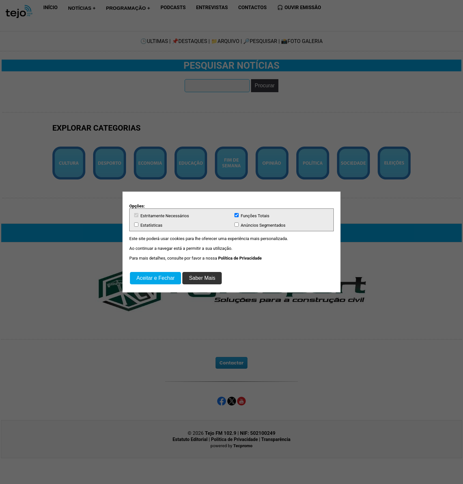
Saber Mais (202, 278)
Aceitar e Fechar (155, 278)
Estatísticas (148, 225)
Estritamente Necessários (161, 215)
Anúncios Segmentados (260, 225)
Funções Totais (251, 215)
